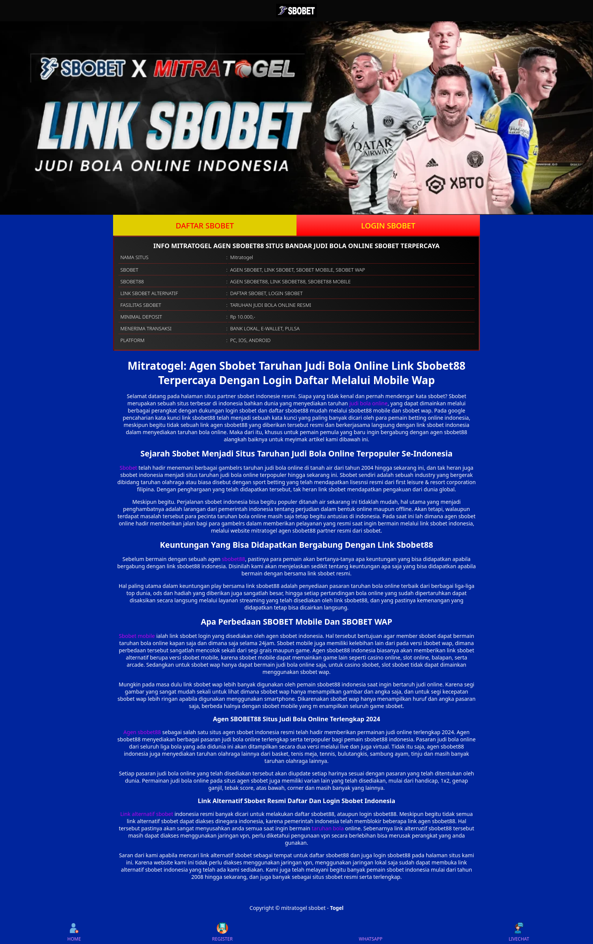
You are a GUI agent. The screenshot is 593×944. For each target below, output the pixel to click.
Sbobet (128, 467)
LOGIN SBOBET (388, 225)
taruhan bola (328, 828)
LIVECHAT (519, 932)
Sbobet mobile (137, 635)
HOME (74, 932)
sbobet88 (233, 559)
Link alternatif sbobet (146, 813)
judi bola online (368, 403)
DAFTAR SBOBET (205, 225)
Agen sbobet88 (142, 732)
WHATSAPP (370, 932)
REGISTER (222, 932)
